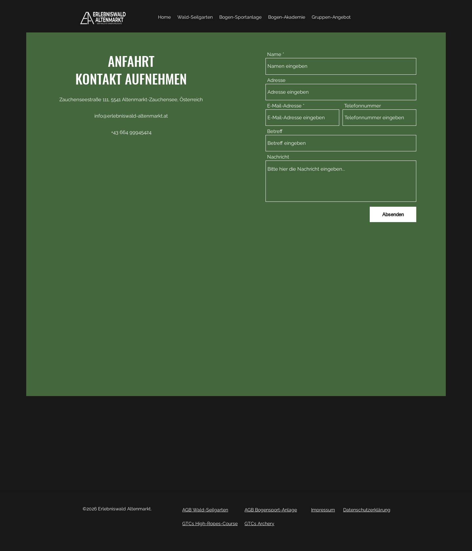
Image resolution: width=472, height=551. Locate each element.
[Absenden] (393, 214)
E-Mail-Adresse (284, 106)
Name (274, 54)
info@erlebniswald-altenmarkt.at (131, 116)
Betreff (275, 131)
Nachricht (278, 157)
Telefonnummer (362, 106)
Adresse (276, 80)
